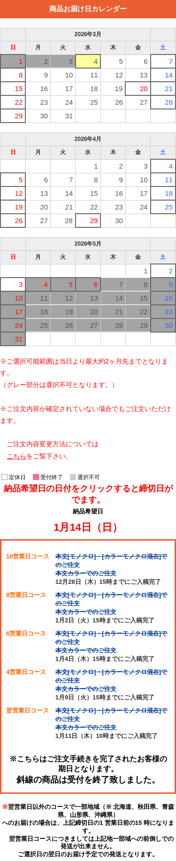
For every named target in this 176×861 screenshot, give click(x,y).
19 (119, 89)
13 (144, 75)
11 (94, 75)
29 (19, 116)
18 (94, 89)
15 (19, 89)
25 (94, 102)
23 (44, 102)
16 (44, 89)
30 (44, 116)
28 (169, 102)
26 (119, 102)
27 (144, 102)
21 (169, 89)
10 (69, 75)
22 (19, 102)
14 (169, 75)
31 (69, 116)
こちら (16, 456)
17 (69, 89)
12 (119, 75)
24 (69, 102)
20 (144, 89)
